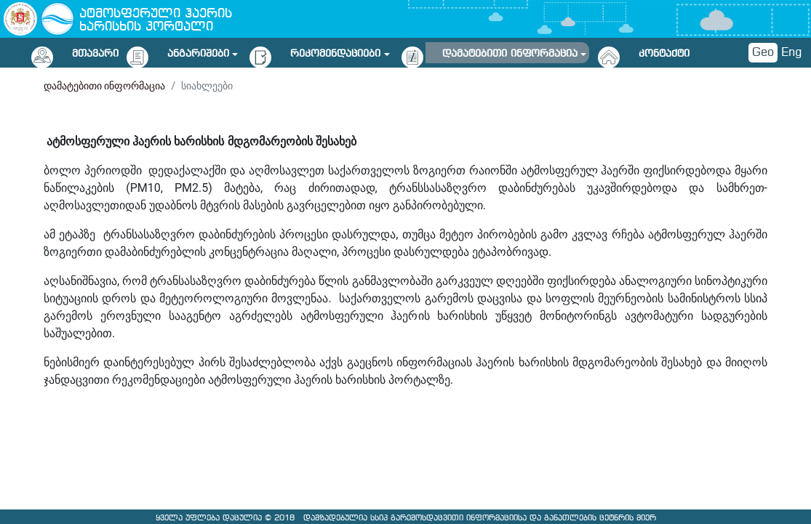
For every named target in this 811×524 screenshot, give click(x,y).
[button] (202, 51)
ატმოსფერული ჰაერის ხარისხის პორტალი (155, 20)
